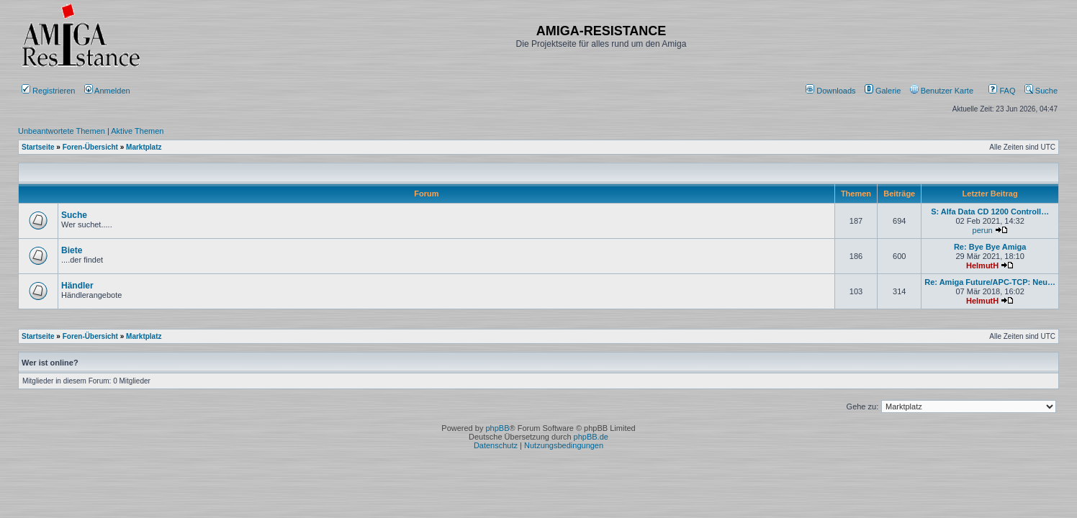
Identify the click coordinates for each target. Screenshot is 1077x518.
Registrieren (48, 90)
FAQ (1001, 90)
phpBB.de (591, 436)
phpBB (497, 428)
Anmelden (108, 90)
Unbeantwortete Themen (61, 131)
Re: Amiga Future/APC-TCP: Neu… (989, 282)
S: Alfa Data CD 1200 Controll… (990, 211)
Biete (71, 250)
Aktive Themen (137, 131)
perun (983, 230)
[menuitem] (832, 90)
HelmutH (982, 265)
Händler (77, 286)
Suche (1041, 90)
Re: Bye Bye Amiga (990, 246)
